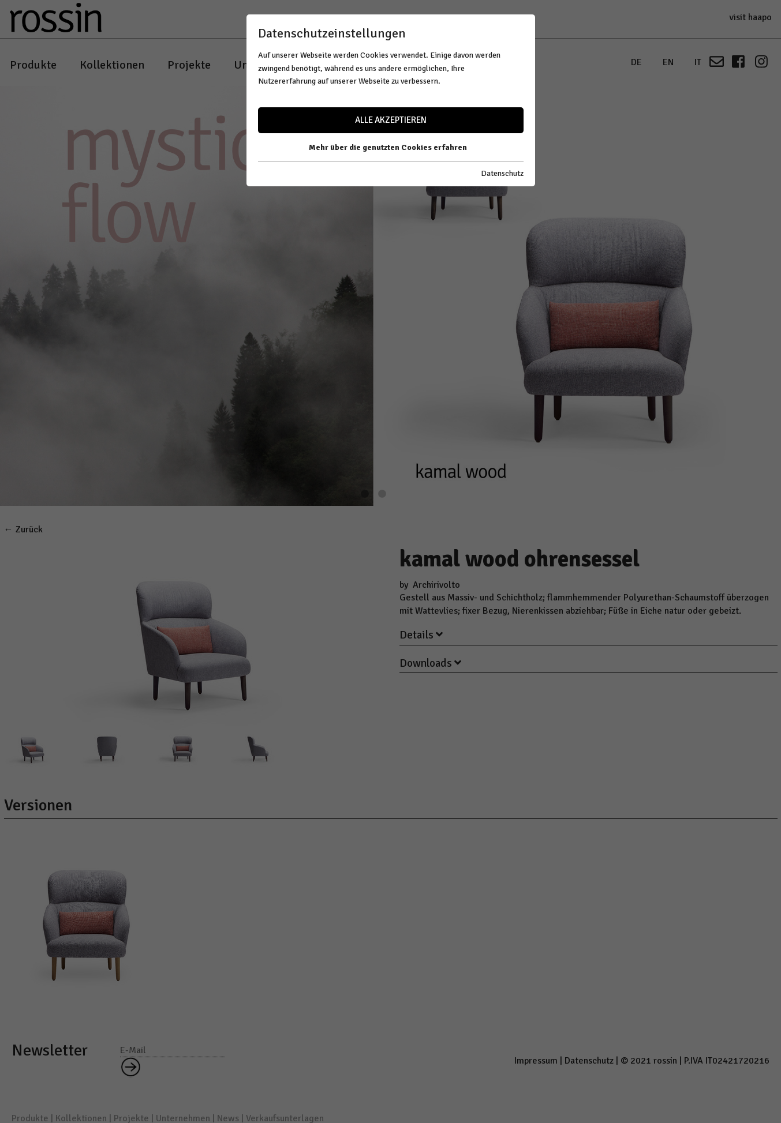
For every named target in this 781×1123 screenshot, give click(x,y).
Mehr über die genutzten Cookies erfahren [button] (388, 147)
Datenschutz (502, 173)
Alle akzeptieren (391, 120)
